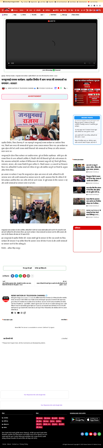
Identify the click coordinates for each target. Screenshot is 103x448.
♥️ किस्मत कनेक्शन (75, 15)
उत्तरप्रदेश (40, 418)
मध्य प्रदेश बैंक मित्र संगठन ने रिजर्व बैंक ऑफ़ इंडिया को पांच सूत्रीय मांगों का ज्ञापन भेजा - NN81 (93, 190)
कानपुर (46, 421)
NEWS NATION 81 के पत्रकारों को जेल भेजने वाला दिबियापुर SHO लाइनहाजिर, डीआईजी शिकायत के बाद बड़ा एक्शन (93, 212)
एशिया (62, 418)
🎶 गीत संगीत (33, 15)
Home (16, 10)
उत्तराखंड (48, 418)
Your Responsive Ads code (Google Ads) (34, 395)
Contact (24, 2)
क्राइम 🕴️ (43, 15)
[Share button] (32, 276)
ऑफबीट (37, 10)
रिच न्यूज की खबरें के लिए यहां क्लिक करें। (34, 268)
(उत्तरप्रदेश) (5, 418)
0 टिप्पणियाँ (64, 339)
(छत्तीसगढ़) (5, 421)
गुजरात (55, 424)
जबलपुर (40, 427)
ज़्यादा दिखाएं (64, 319)
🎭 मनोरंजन (23, 15)
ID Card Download (61, 2)
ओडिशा (39, 421)
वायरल (21, 10)
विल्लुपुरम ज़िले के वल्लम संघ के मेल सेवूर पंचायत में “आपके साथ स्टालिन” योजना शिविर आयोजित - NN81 (93, 178)
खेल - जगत (47, 424)
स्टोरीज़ (55, 10)
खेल (77, 10)
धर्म (83, 10)
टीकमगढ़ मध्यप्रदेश (10, 76)
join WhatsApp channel (51, 70)
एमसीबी (55, 418)
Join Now (41, 2)
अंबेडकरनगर (6, 424)
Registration (33, 2)
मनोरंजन (46, 10)
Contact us (15, 444)
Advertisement (82, 2)
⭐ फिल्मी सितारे (52, 15)
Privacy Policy (24, 444)
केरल (53, 421)
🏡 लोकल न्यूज (63, 15)
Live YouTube (93, 2)
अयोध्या (5, 427)
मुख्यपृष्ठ (3, 76)
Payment (50, 2)
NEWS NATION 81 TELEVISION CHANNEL (28, 295)
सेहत (70, 10)
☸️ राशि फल (5, 15)
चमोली (62, 424)
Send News (72, 2)
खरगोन (39, 424)
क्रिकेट (59, 421)
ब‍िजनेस (63, 10)
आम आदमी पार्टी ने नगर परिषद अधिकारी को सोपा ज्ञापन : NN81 (86, 138)
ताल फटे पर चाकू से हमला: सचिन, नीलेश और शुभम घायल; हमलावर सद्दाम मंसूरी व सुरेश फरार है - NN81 (93, 167)
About (9, 444)
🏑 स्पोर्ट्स (14, 15)
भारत (29, 10)
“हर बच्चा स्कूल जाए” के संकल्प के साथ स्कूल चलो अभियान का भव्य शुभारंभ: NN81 (86, 133)
